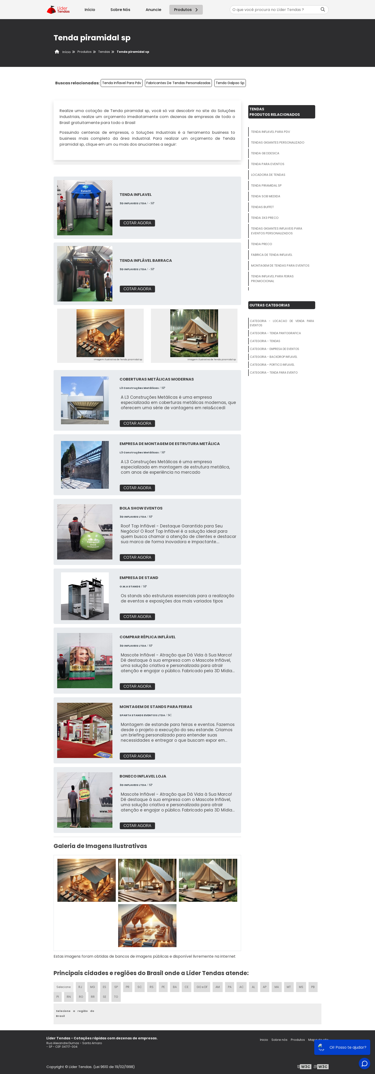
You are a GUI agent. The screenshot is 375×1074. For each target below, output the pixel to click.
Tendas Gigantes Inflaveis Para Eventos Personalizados (276, 231)
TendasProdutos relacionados (274, 112)
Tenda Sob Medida (265, 196)
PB (314, 986)
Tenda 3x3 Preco (265, 217)
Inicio (264, 1039)
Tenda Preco (261, 244)
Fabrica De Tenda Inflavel (271, 254)
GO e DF (202, 986)
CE (187, 986)
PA (230, 986)
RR (93, 996)
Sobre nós (279, 1039)
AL (254, 986)
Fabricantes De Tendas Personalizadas (178, 83)
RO (81, 996)
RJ (80, 986)
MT (290, 986)
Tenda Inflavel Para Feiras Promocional (272, 278)
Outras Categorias (269, 305)
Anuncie (153, 9)
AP (265, 986)
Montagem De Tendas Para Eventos (280, 265)
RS (152, 986)
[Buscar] (323, 9)
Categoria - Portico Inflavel (272, 365)
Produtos (186, 9)
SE (104, 996)
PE (163, 986)
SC (140, 986)
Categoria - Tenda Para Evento (274, 373)
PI (57, 996)
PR (128, 986)
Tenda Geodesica (265, 153)
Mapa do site (318, 1039)
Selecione (63, 986)
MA (277, 986)
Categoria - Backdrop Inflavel (273, 357)
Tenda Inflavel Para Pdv (121, 83)
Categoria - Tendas (265, 341)
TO (116, 996)
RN (69, 996)
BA (175, 986)
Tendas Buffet (262, 207)
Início (90, 9)
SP (116, 986)
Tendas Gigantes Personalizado (277, 142)
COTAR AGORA (137, 223)
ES (105, 986)
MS (302, 986)
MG (92, 986)
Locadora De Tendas (268, 174)
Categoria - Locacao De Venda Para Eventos (282, 323)
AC (242, 986)
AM (218, 986)
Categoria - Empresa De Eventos (274, 349)
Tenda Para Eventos (267, 164)
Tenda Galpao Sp (230, 83)
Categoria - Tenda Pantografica (275, 333)
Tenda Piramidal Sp (266, 185)
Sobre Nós (120, 9)
